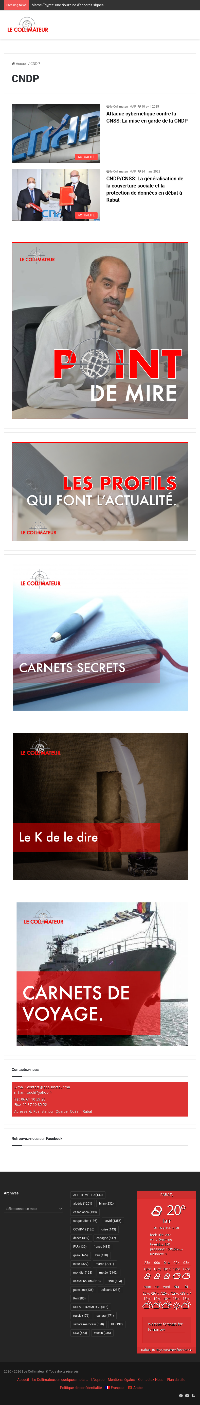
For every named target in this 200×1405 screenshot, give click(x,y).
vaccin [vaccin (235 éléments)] (102, 1333)
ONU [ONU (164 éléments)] (115, 1281)
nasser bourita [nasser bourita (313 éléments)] (87, 1281)
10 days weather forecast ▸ (166, 1350)
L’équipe (97, 1380)
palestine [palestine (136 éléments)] (83, 1290)
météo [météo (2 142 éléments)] (108, 1272)
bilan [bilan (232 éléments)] (106, 1203)
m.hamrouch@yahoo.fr (33, 1092)
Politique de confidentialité (81, 1388)
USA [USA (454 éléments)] (80, 1333)
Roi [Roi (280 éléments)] (79, 1298)
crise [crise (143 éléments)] (108, 1229)
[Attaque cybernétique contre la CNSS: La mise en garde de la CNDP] (56, 133)
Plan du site (176, 1380)
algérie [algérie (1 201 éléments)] (82, 1203)
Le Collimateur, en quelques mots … (60, 1380)
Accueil (19, 64)
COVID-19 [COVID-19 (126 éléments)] (83, 1229)
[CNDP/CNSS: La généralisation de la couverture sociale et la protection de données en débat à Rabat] (56, 195)
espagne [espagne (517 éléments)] (106, 1238)
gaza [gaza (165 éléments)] (80, 1255)
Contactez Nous (150, 1380)
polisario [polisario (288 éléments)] (110, 1290)
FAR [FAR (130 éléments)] (79, 1246)
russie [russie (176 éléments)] (81, 1315)
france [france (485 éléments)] (102, 1246)
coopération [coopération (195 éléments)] (85, 1221)
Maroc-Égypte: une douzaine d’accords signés (68, 5)
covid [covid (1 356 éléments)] (112, 1221)
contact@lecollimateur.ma (48, 1087)
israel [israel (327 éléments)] (80, 1264)
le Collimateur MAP (123, 106)
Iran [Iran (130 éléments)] (101, 1255)
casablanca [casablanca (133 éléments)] (85, 1212)
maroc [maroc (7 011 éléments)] (105, 1264)
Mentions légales (121, 1380)
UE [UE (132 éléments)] (117, 1324)
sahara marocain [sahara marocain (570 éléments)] (88, 1324)
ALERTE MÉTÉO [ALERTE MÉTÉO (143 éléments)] (88, 1195)
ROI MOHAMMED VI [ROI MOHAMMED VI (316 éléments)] (90, 1307)
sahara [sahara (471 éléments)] (105, 1315)
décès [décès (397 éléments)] (81, 1238)
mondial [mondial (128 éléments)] (82, 1272)
